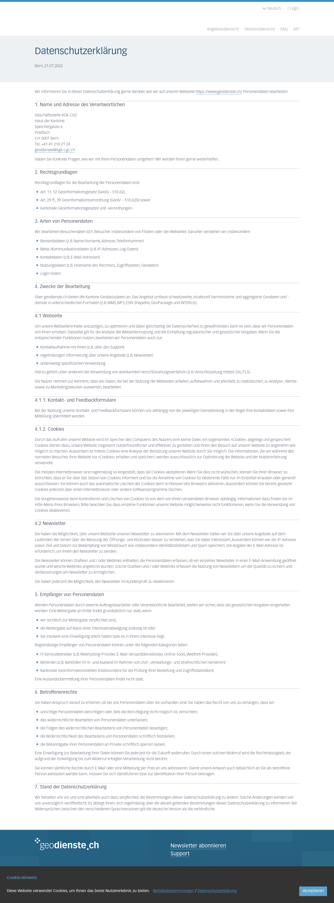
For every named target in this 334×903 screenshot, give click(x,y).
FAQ (284, 29)
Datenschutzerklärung (217, 891)
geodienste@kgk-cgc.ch (55, 150)
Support (179, 854)
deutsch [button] (271, 9)
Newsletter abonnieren (198, 846)
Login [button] (293, 9)
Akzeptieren (313, 891)
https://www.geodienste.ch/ (219, 92)
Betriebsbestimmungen (173, 891)
